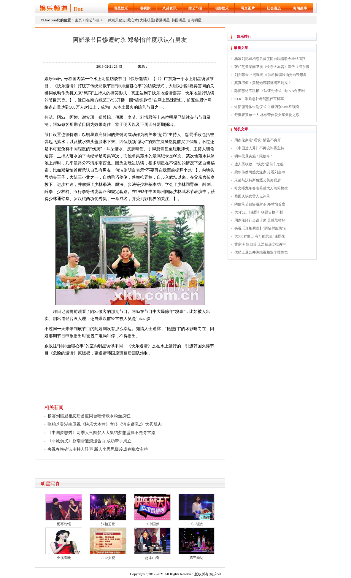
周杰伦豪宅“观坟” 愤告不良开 (257, 140)
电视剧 (145, 8)
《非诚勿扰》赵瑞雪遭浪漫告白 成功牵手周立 (89, 441)
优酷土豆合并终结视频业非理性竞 (261, 252)
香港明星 (162, 20)
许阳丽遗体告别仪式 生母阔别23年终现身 (266, 107)
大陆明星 (147, 20)
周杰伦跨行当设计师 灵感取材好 (259, 220)
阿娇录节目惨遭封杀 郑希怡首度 (259, 204)
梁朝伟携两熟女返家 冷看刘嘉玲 (259, 172)
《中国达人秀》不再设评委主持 (259, 148)
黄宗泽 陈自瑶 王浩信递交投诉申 (260, 244)
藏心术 (132, 20)
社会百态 (274, 8)
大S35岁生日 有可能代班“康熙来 (259, 236)
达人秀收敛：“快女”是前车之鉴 (259, 164)
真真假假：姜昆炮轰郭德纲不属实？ (262, 83)
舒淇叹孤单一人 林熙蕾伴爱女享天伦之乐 (266, 115)
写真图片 (248, 8)
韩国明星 (178, 20)
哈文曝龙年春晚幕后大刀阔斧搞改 (261, 188)
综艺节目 (195, 8)
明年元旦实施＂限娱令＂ (254, 156)
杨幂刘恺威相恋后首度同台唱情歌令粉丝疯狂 (89, 416)
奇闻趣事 (300, 8)
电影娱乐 (222, 8)
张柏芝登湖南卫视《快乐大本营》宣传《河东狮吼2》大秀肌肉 (104, 424)
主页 (78, 20)
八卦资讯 (169, 8)
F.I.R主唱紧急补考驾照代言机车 (259, 99)
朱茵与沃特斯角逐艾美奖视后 (257, 180)
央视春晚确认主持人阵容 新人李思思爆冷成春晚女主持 (97, 449)
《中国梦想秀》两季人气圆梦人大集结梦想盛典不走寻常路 (101, 432)
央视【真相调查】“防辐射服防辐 (260, 228)
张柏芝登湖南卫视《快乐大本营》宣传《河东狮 (271, 67)
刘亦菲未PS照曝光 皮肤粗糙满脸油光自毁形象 (270, 75)
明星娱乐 (121, 8)
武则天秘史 (117, 20)
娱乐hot (215, 574)
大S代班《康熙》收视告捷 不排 (259, 212)
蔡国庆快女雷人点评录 (252, 196)
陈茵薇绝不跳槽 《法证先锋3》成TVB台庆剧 (269, 91)
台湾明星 (194, 20)
